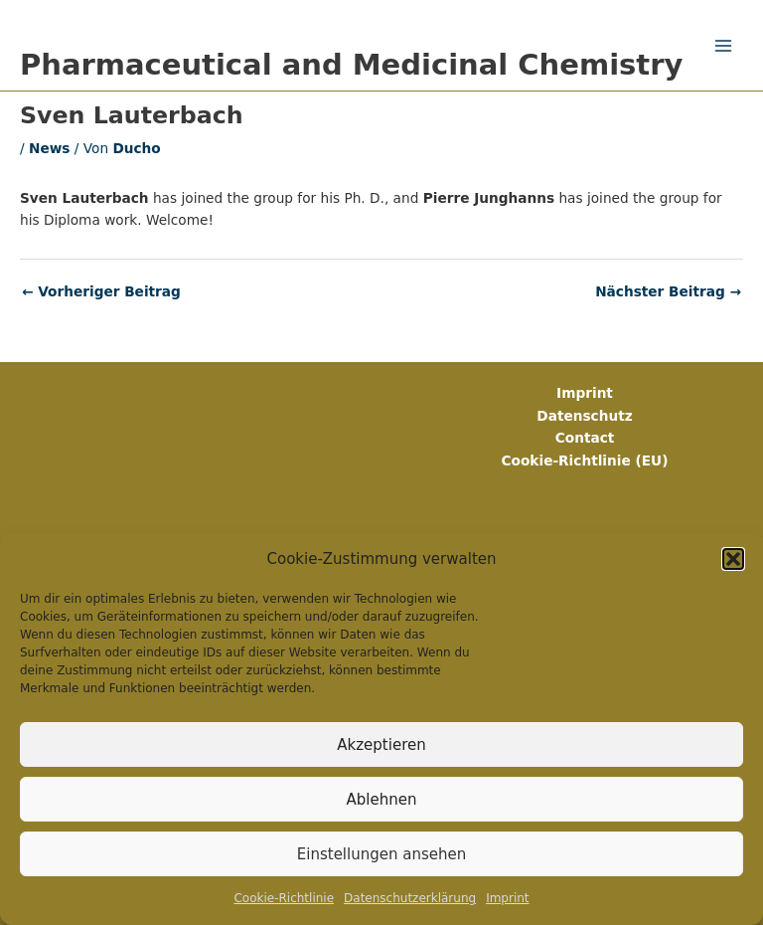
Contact (585, 438)
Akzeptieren (381, 745)
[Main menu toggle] (723, 45)
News (49, 148)
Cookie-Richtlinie (283, 898)
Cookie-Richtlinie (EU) (585, 460)
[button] (733, 559)
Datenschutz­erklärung (410, 898)
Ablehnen (382, 800)
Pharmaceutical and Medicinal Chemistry (351, 65)
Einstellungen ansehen (381, 854)
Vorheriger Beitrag (101, 292)
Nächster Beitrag (668, 292)
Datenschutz (584, 416)
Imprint (507, 898)
